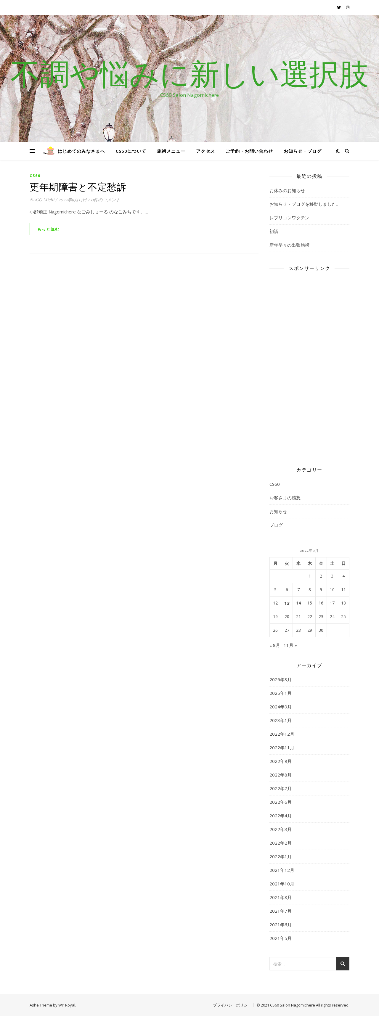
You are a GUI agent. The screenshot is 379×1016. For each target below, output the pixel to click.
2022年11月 (281, 747)
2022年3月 (280, 829)
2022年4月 (280, 816)
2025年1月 (280, 693)
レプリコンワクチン (289, 218)
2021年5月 (280, 938)
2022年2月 (280, 843)
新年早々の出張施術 (289, 245)
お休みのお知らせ (287, 190)
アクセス (205, 151)
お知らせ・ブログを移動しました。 (305, 204)
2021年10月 (281, 884)
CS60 (35, 175)
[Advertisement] (309, 365)
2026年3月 (280, 679)
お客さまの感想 (285, 498)
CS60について (131, 151)
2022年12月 (281, 734)
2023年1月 (280, 720)
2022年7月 (280, 788)
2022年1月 (280, 856)
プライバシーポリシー (232, 1005)
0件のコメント (105, 199)
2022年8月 (280, 775)
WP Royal (66, 1005)
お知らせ (278, 511)
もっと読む (48, 229)
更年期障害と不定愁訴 (78, 186)
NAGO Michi (42, 199)
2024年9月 (280, 707)
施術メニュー (171, 151)
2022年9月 (280, 761)
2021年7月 (280, 911)
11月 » (290, 645)
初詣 (273, 231)
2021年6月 (280, 924)
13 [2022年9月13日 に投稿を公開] (287, 603)
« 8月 (274, 645)
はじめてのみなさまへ (81, 151)
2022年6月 (280, 802)
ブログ (276, 525)
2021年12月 (281, 870)
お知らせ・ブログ (303, 151)
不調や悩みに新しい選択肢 (189, 73)
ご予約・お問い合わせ (249, 151)
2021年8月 (280, 897)
